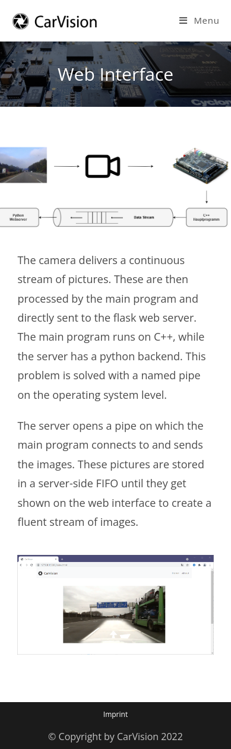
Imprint (115, 714)
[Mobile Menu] (199, 20)
